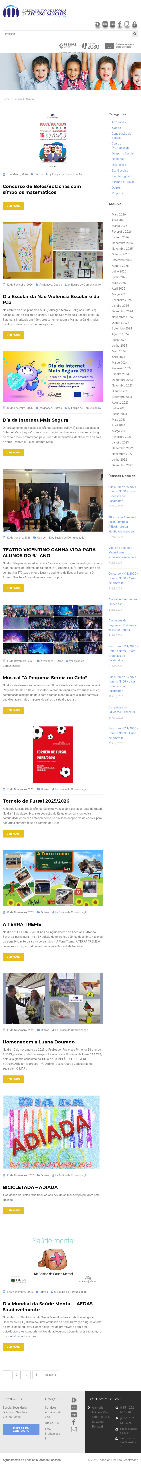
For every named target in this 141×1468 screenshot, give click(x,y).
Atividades (45, 284)
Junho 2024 (119, 345)
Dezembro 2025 (122, 243)
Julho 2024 (119, 340)
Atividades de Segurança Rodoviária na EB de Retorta (123, 625)
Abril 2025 (118, 288)
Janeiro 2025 (120, 305)
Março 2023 (119, 431)
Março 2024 (119, 362)
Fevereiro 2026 (122, 231)
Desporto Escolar (123, 153)
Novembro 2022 (122, 454)
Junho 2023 (119, 414)
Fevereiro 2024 (122, 368)
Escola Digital (121, 176)
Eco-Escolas (120, 170)
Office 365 (52, 1423)
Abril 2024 (118, 357)
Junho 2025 (119, 277)
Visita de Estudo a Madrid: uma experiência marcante (122, 552)
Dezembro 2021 (122, 465)
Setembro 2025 (122, 260)
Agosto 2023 (120, 402)
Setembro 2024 (122, 328)
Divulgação (119, 165)
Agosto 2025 (120, 266)
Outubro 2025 (120, 254)
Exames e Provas (123, 182)
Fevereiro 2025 (122, 300)
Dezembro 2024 (122, 311)
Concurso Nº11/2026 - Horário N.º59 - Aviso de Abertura (123, 733)
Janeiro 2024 (120, 374)
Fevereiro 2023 (122, 437)
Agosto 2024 (120, 334)
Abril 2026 (118, 220)
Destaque (118, 159)
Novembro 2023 (122, 385)
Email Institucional (52, 1433)
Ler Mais (13, 206)
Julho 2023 (119, 408)
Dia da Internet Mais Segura (35, 420)
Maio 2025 (119, 283)
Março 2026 (119, 226)
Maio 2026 (119, 214)
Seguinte (50, 1374)
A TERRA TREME (22, 924)
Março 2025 (119, 294)
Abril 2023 (118, 425)
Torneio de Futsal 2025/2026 (36, 801)
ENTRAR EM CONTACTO (21, 1430)
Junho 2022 (119, 459)
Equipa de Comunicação (67, 174)
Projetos (117, 193)
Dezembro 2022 (122, 448)
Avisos (116, 128)
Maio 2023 (119, 419)
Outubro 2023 (120, 391)
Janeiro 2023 (120, 442)
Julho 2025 (119, 271)
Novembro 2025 (122, 248)
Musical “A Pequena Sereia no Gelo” (45, 677)
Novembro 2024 (122, 317)
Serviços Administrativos (53, 1412)
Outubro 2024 (120, 323)
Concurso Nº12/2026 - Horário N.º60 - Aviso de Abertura (123, 578)
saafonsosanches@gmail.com (128, 1442)
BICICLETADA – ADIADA (30, 1187)
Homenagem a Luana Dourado (39, 1042)
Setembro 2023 (122, 397)
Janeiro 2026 (120, 237)
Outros (39, 174)
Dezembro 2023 (122, 380)
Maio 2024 (119, 351)
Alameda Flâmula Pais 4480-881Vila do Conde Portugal (101, 1417)
